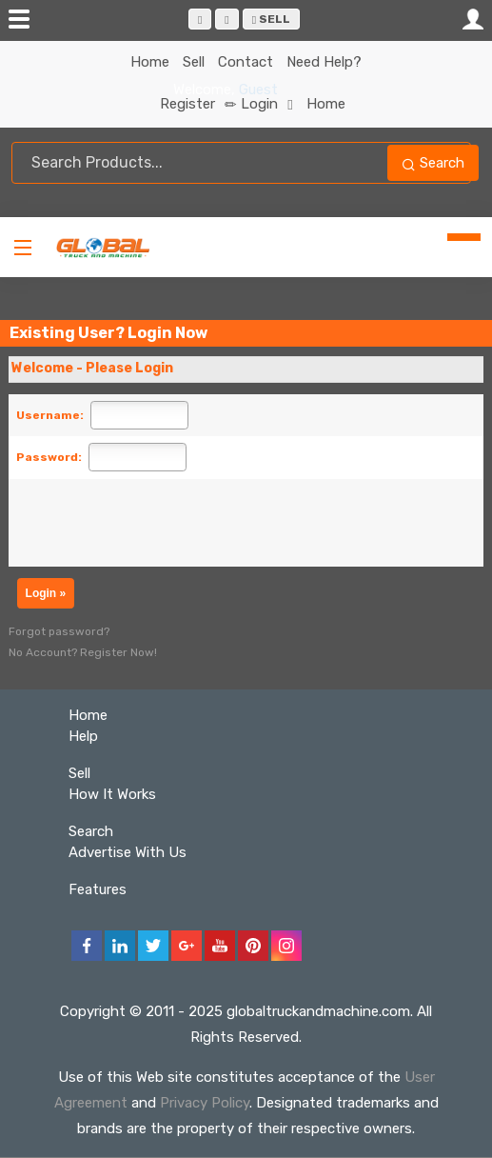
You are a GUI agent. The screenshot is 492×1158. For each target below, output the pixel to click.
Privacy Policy (204, 1102)
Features (98, 889)
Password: (49, 457)
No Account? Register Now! (83, 652)
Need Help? (324, 61)
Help (83, 736)
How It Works (112, 794)
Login (266, 103)
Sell (271, 19)
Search (433, 162)
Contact (245, 61)
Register (198, 103)
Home (149, 61)
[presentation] (172, 523)
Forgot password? (59, 631)
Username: (50, 415)
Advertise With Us (128, 852)
